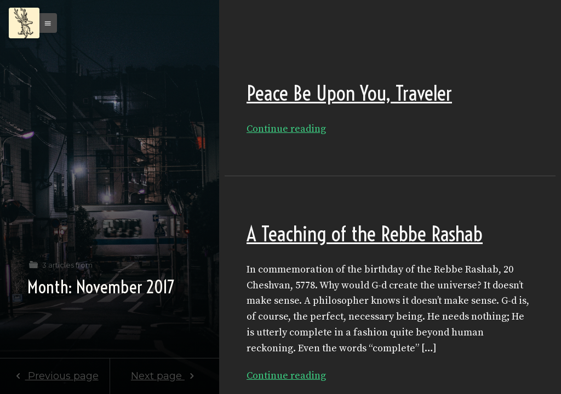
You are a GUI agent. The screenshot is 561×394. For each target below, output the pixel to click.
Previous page (54, 376)
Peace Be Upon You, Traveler (349, 93)
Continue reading (286, 129)
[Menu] (24, 23)
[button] (45, 23)
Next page (164, 376)
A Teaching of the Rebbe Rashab (365, 234)
